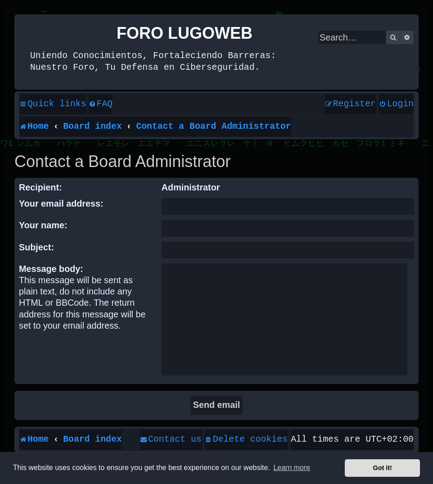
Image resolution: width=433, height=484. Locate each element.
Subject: (36, 247)
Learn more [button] (291, 467)
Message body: (51, 269)
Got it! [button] (382, 467)
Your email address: (61, 203)
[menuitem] (101, 104)
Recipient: (40, 187)
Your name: (43, 225)
